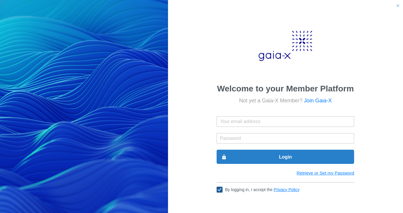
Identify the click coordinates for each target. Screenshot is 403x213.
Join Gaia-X (318, 101)
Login (256, 157)
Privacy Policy (287, 189)
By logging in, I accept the (262, 189)
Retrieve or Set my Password (325, 172)
